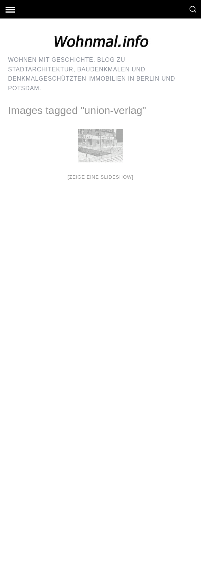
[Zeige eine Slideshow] (100, 177)
